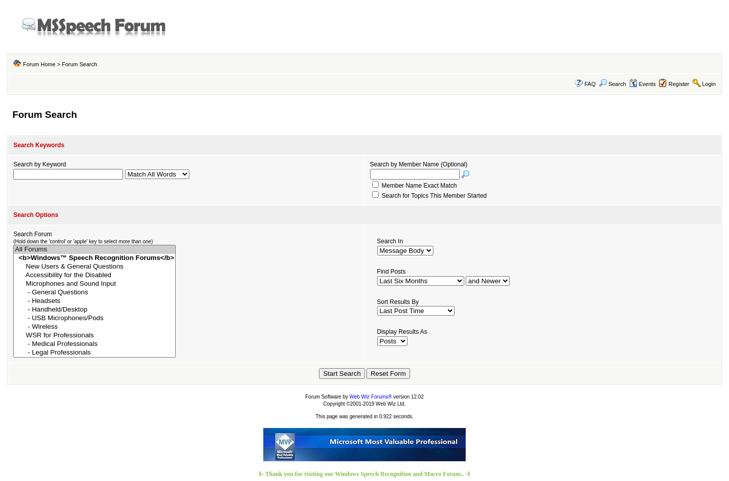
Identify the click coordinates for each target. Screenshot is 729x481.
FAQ (589, 84)
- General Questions (94, 292)
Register (679, 84)
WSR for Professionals (94, 335)
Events (642, 84)
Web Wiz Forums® (370, 397)
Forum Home (39, 64)
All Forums (94, 249)
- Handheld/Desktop (94, 309)
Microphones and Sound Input (94, 284)
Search (612, 84)
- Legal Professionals (94, 352)
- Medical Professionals (94, 344)
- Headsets (94, 301)
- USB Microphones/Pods (94, 318)
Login (709, 84)
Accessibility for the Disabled (94, 275)
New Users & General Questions (94, 267)
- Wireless (94, 327)
